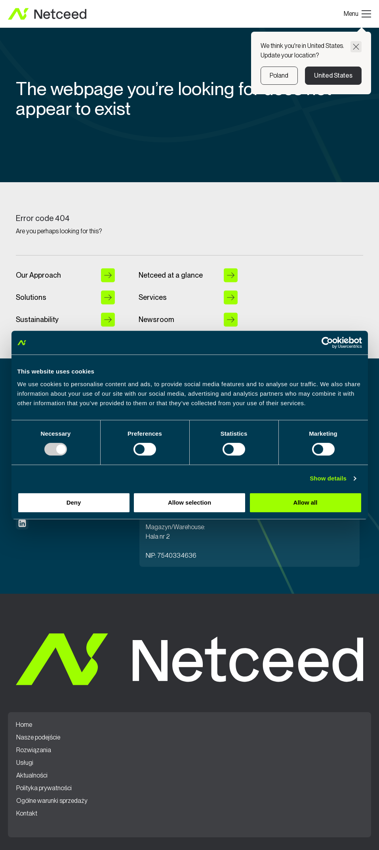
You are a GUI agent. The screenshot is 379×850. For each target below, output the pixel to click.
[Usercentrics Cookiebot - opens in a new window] (327, 343)
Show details (328, 478)
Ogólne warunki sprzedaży (52, 801)
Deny (74, 502)
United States (333, 75)
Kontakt (26, 813)
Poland (279, 75)
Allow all (305, 502)
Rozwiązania (33, 750)
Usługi (24, 763)
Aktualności (32, 775)
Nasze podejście (38, 737)
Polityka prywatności (44, 788)
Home (24, 725)
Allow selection (189, 502)
